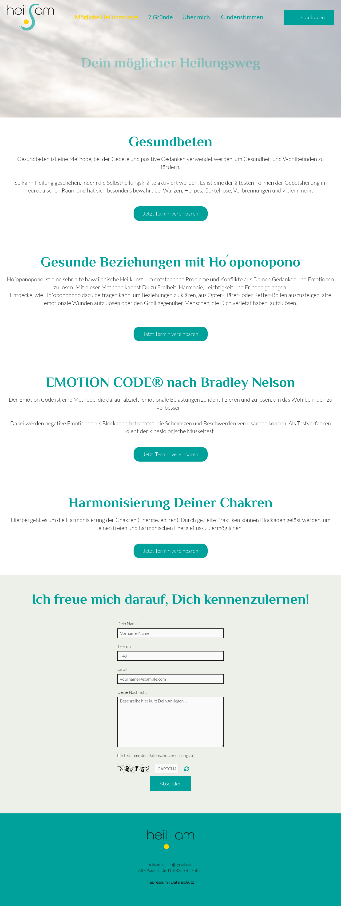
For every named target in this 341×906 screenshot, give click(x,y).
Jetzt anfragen (309, 17)
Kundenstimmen (241, 17)
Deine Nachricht (132, 692)
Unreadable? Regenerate (186, 769)
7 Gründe (160, 17)
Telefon (124, 646)
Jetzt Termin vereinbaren (170, 213)
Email (122, 669)
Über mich (196, 17)
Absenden (171, 783)
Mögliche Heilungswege (107, 17)
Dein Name (127, 623)
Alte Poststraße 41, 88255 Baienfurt (170, 870)
